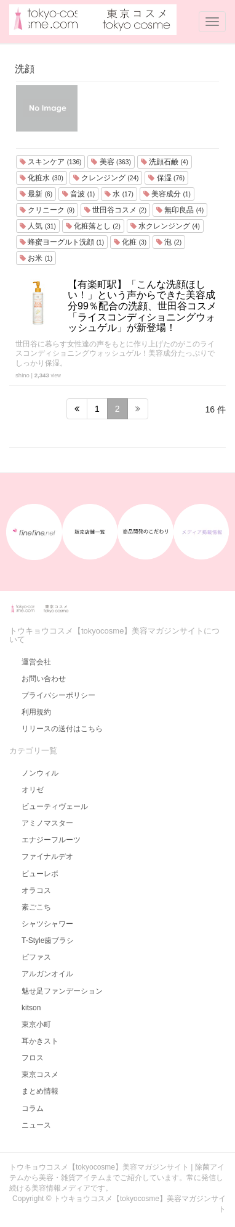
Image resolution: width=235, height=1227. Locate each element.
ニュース (36, 1125)
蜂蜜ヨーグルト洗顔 (62, 242)
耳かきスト (40, 1041)
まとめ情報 (40, 1091)
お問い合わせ (44, 678)
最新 (36, 194)
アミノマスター (47, 823)
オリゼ (33, 789)
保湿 (166, 178)
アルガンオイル (47, 973)
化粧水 (41, 178)
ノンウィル (40, 773)
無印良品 (180, 210)
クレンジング (106, 178)
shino (22, 375)
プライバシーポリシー (58, 695)
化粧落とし (93, 226)
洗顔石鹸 (164, 161)
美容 (110, 161)
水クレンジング (165, 226)
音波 (78, 194)
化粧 (130, 242)
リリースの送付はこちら (62, 728)
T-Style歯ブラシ (48, 940)
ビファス (36, 957)
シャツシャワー (47, 923)
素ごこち (36, 907)
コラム (33, 1108)
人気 (38, 226)
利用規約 (36, 712)
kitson (31, 1007)
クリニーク (47, 210)
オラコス (36, 890)
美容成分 (167, 194)
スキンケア (50, 161)
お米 (36, 258)
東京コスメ (40, 1074)
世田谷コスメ (115, 210)
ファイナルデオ (47, 856)
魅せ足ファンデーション (62, 991)
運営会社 (36, 662)
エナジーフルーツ (51, 839)
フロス (33, 1057)
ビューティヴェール (55, 806)
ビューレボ (40, 873)
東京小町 (36, 1024)
